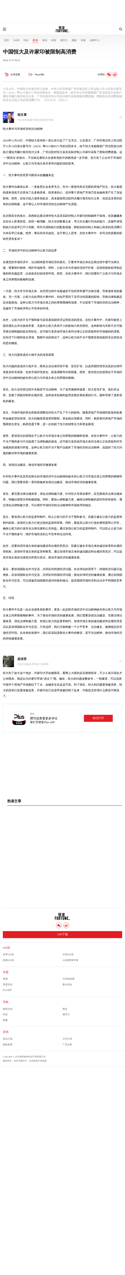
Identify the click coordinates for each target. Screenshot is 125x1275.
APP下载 (62, 934)
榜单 (35, 40)
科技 (53, 40)
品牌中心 (94, 40)
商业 (44, 40)
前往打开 (98, 718)
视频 (74, 40)
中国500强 (67, 954)
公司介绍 (67, 1038)
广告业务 (67, 1044)
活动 (25, 40)
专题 (83, 40)
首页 (6, 40)
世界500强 (8, 954)
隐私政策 (7, 1044)
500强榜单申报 (70, 960)
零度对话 (7, 984)
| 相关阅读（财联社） (56, 100)
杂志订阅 (7, 1038)
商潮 (5, 978)
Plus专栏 (7, 990)
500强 (16, 40)
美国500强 (8, 960)
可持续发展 (68, 978)
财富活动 (7, 1009)
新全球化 (67, 984)
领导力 (64, 40)
